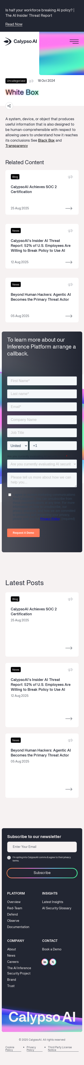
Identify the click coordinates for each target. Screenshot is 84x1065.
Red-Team (14, 908)
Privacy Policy (31, 1048)
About (11, 949)
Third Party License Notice (60, 1048)
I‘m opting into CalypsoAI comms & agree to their (42, 859)
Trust (11, 986)
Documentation (18, 927)
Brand (11, 980)
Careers (13, 962)
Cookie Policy (9, 1048)
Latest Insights (52, 902)
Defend (12, 914)
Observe (13, 921)
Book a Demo (51, 949)
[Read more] (42, 194)
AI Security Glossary (56, 908)
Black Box (46, 140)
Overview (14, 902)
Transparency (16, 146)
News (11, 955)
